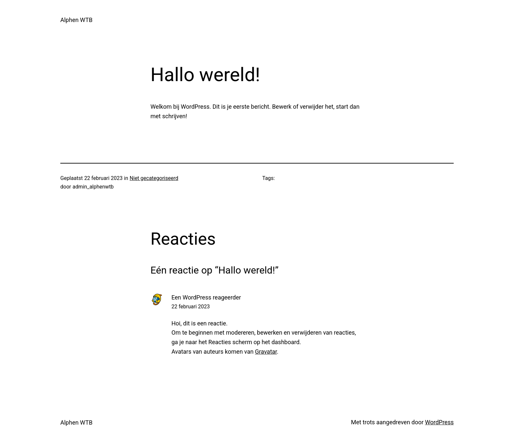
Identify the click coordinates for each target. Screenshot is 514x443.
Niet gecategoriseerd (154, 178)
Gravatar (266, 351)
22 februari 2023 (190, 306)
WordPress (439, 422)
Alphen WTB (76, 19)
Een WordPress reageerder (206, 297)
